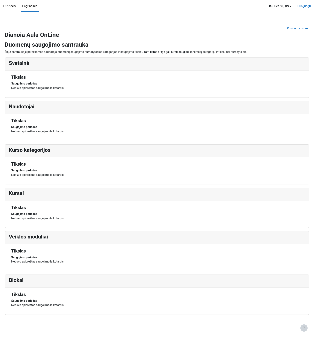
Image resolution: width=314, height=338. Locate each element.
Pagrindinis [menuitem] (29, 6)
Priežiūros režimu (288, 28)
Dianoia (9, 6)
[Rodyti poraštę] (304, 328)
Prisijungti (304, 6)
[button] (280, 6)
